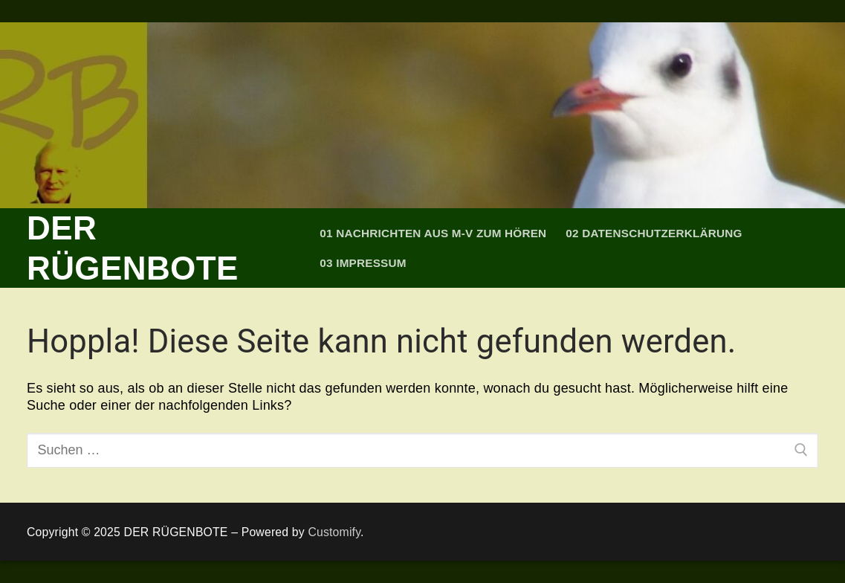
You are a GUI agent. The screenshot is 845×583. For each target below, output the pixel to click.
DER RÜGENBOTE (133, 248)
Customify (334, 532)
